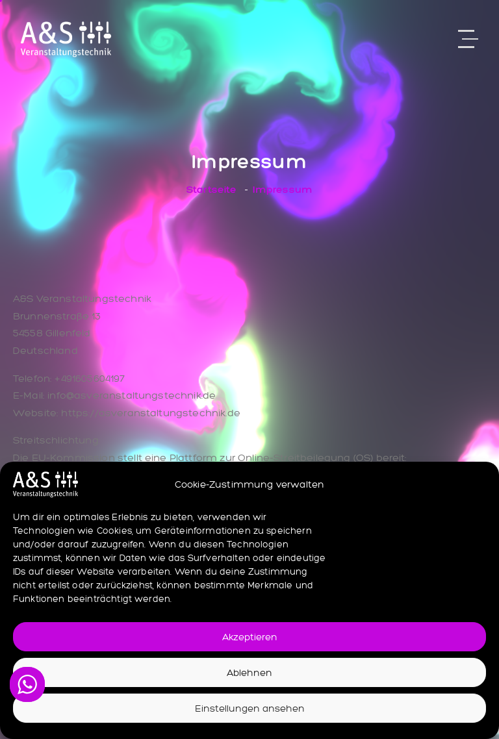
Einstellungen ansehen (250, 708)
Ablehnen (249, 673)
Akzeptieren (249, 637)
